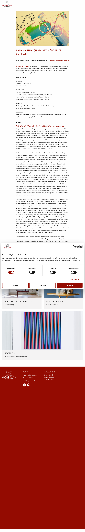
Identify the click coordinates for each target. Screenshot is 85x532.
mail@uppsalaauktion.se (31, 381)
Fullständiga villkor (49, 377)
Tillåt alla (69, 285)
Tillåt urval (42, 285)
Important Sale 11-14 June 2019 (59, 60)
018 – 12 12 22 (29, 377)
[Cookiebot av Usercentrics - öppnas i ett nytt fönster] (74, 246)
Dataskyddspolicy (49, 379)
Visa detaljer (74, 279)
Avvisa (15, 285)
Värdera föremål (48, 375)
